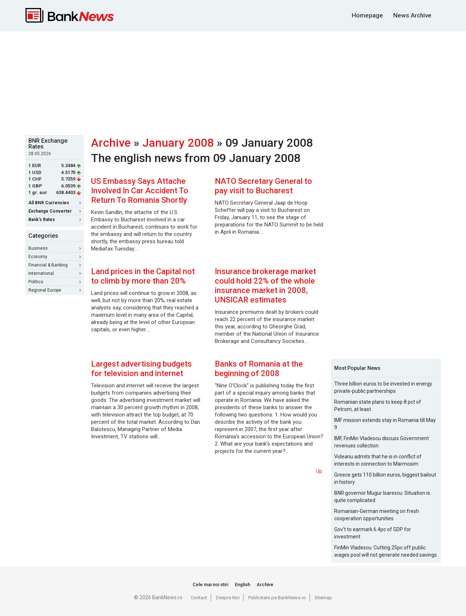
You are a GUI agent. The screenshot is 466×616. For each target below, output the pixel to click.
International (54, 273)
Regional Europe (54, 290)
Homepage (367, 15)
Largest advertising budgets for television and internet (141, 368)
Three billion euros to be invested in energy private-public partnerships (383, 387)
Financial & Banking (54, 265)
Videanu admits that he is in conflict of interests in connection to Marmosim (378, 460)
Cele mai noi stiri (210, 584)
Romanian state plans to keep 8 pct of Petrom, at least (377, 405)
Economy (54, 256)
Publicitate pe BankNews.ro (277, 597)
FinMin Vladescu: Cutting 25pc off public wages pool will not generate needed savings (385, 551)
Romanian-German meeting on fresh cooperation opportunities (376, 514)
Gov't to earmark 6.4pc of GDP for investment (372, 533)
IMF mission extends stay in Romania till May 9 (385, 423)
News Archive (412, 15)
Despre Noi (228, 597)
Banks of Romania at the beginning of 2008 (259, 368)
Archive (111, 143)
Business (54, 248)
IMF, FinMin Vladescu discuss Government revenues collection (381, 442)
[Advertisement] (233, 82)
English (242, 584)
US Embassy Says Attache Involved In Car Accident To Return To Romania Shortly (139, 191)
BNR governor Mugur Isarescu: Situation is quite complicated (382, 496)
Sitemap (323, 597)
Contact (199, 597)
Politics (54, 281)
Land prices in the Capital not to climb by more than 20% (143, 276)
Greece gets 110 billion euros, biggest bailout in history (385, 478)
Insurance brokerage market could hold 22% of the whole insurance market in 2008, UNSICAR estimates (265, 285)
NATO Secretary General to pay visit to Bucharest (263, 186)
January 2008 (178, 143)
